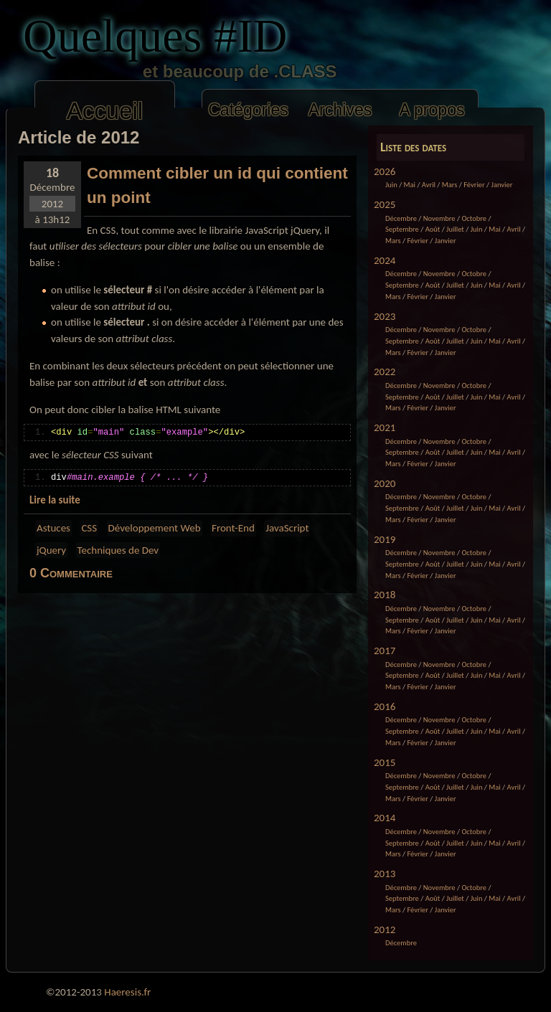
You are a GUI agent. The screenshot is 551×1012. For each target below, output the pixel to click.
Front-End (233, 527)
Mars (450, 184)
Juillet (455, 229)
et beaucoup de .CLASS (190, 71)
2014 (384, 817)
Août (433, 229)
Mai (409, 184)
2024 (384, 260)
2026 (384, 171)
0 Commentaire (71, 573)
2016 (384, 706)
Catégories (248, 109)
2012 (384, 929)
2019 (384, 539)
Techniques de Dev (118, 550)
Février (474, 184)
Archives (340, 109)
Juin (391, 184)
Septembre (402, 229)
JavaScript (287, 527)
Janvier (502, 184)
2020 (384, 483)
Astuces (53, 527)
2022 (384, 371)
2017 (384, 650)
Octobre (473, 218)
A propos (431, 109)
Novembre (439, 218)
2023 (384, 316)
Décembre (401, 218)
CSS (89, 527)
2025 (384, 204)
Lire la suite (54, 499)
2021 (384, 427)
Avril (428, 184)
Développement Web (154, 527)
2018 (384, 594)
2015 (384, 762)
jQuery (51, 550)
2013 (384, 873)
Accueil (105, 111)
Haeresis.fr (127, 991)
